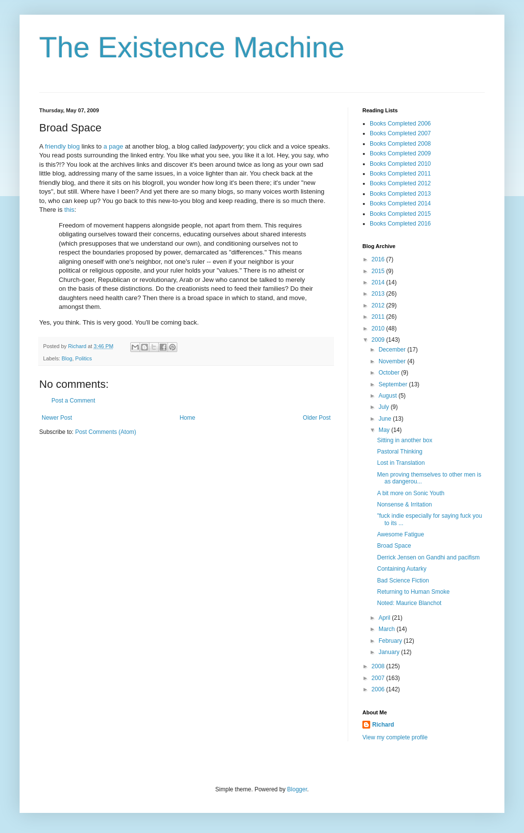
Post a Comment (73, 400)
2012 (379, 305)
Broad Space (394, 545)
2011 (379, 316)
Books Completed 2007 (400, 133)
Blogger (297, 789)
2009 (379, 339)
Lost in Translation (401, 462)
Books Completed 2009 (400, 153)
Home (187, 417)
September (394, 384)
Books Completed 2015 (400, 213)
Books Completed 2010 (400, 163)
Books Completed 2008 (400, 143)
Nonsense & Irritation (404, 504)
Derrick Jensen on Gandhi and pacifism (428, 557)
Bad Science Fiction (403, 580)
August (389, 395)
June (386, 418)
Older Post (317, 417)
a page (113, 146)
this (69, 209)
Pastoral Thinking (400, 451)
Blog (67, 358)
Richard (383, 724)
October (390, 372)
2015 (379, 271)
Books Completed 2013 (400, 193)
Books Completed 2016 (400, 223)
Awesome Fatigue (400, 534)
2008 (379, 666)
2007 (379, 678)
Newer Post (57, 417)
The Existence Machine (192, 47)
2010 (379, 328)
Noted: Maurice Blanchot (409, 603)
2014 (379, 282)
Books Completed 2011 (400, 173)
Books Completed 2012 (400, 183)
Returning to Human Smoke (413, 591)
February (391, 640)
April (385, 617)
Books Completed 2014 (400, 203)
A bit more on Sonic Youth (410, 493)
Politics (83, 358)
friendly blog (62, 146)
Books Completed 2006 (400, 123)
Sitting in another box (404, 440)
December (393, 349)
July (385, 407)
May (385, 430)
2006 (379, 689)
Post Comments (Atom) (105, 432)
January (390, 652)
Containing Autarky (402, 568)
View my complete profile (395, 737)
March (388, 629)
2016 (379, 259)
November (393, 361)
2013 (379, 293)
